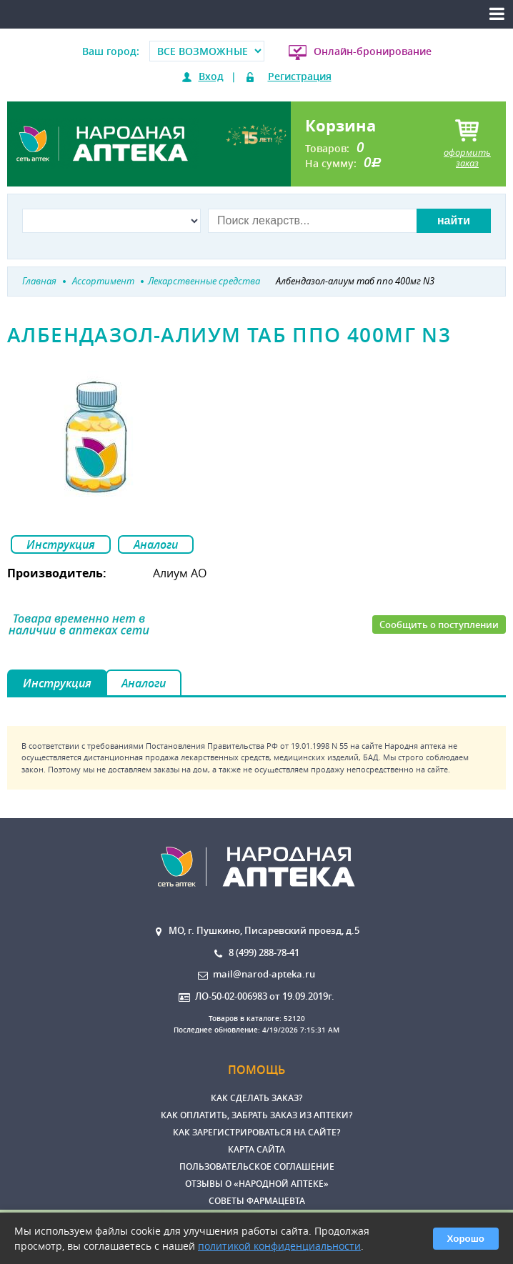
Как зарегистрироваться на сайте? (256, 1132)
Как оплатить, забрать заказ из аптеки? (256, 1115)
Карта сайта (256, 1149)
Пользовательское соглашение (256, 1166)
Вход (211, 76)
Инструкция (60, 544)
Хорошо (465, 1238)
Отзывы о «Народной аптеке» (257, 1184)
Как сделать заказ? (256, 1098)
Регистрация (300, 76)
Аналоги (156, 544)
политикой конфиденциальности (279, 1246)
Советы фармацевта (257, 1201)
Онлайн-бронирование (373, 51)
